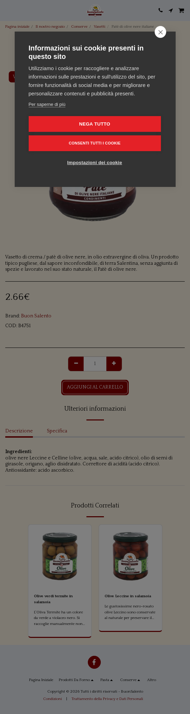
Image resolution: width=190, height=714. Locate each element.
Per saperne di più (46, 104)
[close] (160, 32)
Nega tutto (94, 124)
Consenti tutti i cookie (94, 143)
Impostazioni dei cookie (94, 162)
